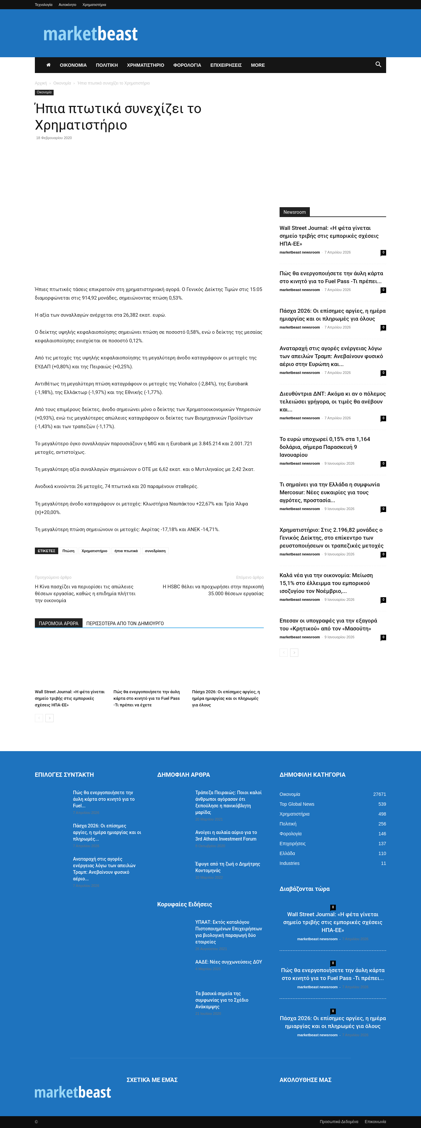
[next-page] (49, 718)
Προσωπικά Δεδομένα (339, 1121)
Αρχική (41, 83)
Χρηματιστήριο (94, 551)
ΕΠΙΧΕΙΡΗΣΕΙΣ (226, 65)
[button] (378, 65)
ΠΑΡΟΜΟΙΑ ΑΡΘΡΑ (59, 623)
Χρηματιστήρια (94, 5)
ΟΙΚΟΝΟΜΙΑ (73, 65)
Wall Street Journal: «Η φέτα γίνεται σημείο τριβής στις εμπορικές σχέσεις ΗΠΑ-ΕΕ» (70, 698)
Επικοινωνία (375, 1121)
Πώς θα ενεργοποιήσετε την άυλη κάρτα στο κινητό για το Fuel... (104, 799)
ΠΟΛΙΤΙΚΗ (107, 65)
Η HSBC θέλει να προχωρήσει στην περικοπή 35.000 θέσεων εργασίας (213, 590)
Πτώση (68, 551)
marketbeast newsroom (300, 252)
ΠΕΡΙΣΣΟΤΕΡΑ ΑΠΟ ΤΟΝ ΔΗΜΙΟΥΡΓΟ (125, 623)
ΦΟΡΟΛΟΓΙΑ (187, 65)
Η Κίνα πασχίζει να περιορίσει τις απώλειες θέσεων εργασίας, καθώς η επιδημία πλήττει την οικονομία (85, 593)
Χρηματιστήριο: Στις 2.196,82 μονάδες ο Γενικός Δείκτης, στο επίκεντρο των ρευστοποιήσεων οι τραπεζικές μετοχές (332, 538)
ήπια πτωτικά (126, 551)
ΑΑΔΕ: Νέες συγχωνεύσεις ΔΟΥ (228, 962)
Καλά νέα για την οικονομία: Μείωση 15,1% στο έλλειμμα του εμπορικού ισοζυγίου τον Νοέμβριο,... (326, 583)
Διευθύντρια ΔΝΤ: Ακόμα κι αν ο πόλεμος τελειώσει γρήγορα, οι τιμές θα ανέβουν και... (333, 401)
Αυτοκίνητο (67, 5)
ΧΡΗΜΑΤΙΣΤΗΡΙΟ (145, 65)
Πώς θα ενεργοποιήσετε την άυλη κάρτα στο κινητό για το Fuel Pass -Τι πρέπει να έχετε (146, 698)
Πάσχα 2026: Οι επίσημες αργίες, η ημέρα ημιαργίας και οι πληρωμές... (107, 832)
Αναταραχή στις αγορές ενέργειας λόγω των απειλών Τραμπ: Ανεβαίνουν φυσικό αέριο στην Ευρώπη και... (331, 356)
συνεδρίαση (155, 551)
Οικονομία (62, 83)
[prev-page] (39, 718)
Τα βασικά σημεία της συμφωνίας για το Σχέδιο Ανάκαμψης (221, 1000)
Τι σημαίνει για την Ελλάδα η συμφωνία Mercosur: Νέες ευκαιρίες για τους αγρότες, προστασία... (330, 492)
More (258, 65)
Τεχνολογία (43, 5)
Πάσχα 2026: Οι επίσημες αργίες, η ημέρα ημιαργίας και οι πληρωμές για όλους (226, 698)
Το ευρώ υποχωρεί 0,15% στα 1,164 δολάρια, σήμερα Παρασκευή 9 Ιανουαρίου (325, 447)
